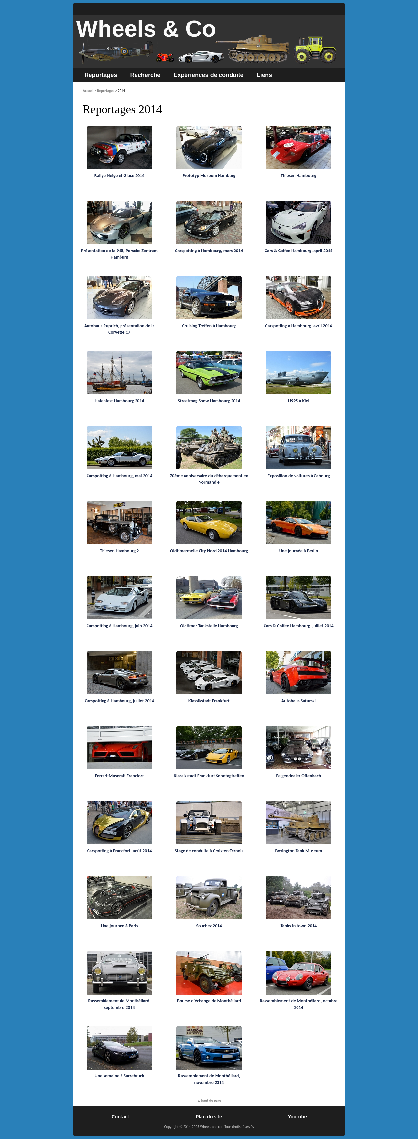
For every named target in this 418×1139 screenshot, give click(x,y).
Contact (120, 1116)
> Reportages (104, 90)
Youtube (297, 1116)
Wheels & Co (146, 28)
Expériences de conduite (208, 75)
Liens (264, 75)
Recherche (145, 75)
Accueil (88, 90)
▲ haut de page (209, 1100)
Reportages (100, 75)
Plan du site (209, 1116)
